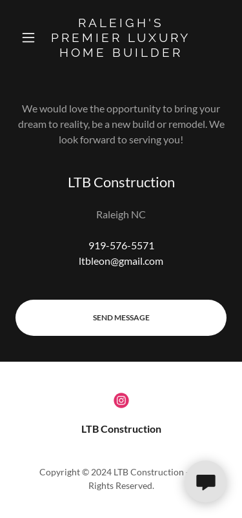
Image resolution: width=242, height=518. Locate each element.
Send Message (121, 317)
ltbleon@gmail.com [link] (121, 260)
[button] (31, 37)
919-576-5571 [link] (121, 245)
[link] (121, 37)
